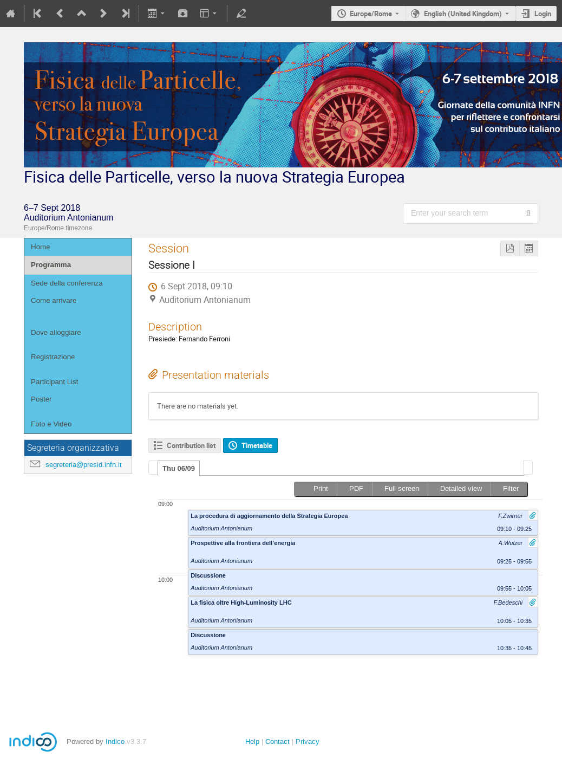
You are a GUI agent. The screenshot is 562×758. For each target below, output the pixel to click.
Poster (41, 399)
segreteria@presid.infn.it (83, 464)
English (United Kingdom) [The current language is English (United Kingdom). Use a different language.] (463, 13)
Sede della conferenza (67, 283)
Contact (277, 741)
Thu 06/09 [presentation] (178, 468)
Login (542, 13)
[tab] (179, 468)
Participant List (54, 382)
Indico (115, 741)
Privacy (307, 741)
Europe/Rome (371, 13)
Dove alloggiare (56, 332)
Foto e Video (51, 424)
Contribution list (191, 445)
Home (40, 247)
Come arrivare (53, 300)
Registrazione (53, 357)
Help (252, 741)
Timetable (256, 445)
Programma (51, 265)
